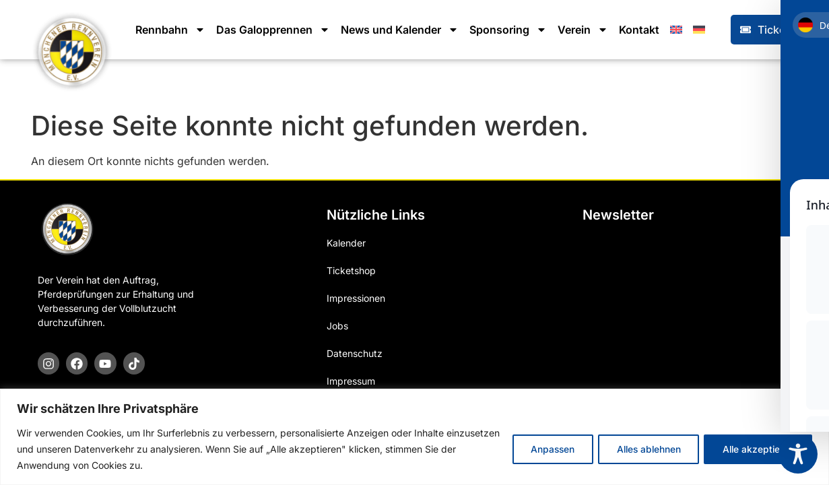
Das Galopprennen (273, 30)
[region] (414, 437)
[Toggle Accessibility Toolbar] (798, 454)
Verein (583, 30)
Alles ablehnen (641, 449)
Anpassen (541, 449)
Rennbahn (170, 30)
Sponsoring (508, 30)
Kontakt (639, 29)
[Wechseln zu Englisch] (676, 29)
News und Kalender (400, 30)
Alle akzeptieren (756, 449)
